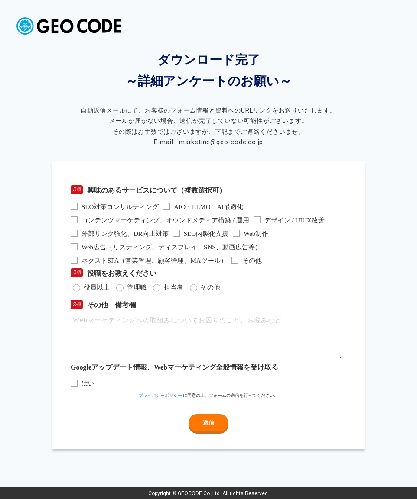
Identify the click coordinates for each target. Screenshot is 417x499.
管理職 (137, 287)
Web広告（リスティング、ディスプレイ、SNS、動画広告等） (171, 247)
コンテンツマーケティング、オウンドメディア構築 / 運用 (165, 220)
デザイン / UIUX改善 (294, 220)
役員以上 (97, 287)
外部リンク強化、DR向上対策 (125, 233)
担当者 (173, 287)
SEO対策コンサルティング (120, 206)
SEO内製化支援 (206, 233)
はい (87, 383)
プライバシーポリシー (160, 395)
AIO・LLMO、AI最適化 (208, 206)
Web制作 (256, 233)
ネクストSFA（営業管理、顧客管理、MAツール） (154, 260)
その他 (252, 260)
